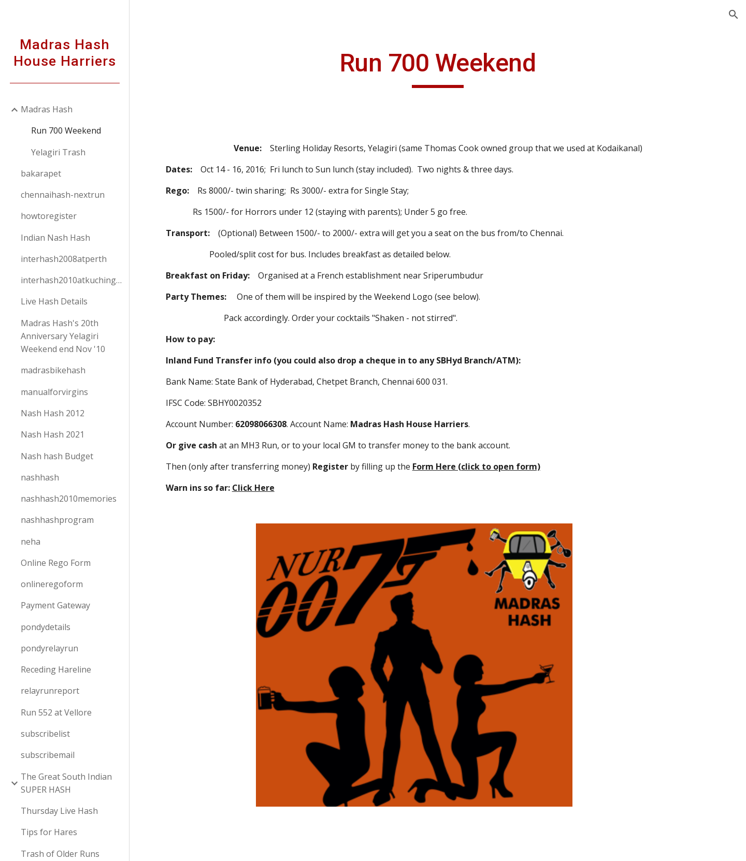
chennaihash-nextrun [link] (63, 194)
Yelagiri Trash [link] (58, 152)
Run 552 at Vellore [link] (56, 712)
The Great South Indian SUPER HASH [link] (66, 783)
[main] (438, 67)
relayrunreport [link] (50, 690)
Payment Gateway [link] (55, 605)
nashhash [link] (40, 477)
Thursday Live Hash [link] (59, 810)
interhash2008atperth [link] (64, 259)
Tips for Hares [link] (49, 832)
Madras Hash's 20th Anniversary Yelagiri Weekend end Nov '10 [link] (63, 336)
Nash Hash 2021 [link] (52, 434)
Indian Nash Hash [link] (55, 237)
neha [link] (30, 541)
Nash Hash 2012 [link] (52, 413)
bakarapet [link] (41, 173)
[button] (733, 14)
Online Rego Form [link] (56, 562)
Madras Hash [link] (47, 109)
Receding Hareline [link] (56, 669)
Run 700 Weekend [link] (66, 130)
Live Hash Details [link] (54, 301)
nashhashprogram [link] (57, 520)
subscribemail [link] (48, 755)
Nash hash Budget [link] (57, 456)
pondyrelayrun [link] (49, 648)
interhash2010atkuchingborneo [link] (72, 280)
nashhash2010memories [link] (69, 498)
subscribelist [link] (45, 733)
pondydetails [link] (45, 627)
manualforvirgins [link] (54, 392)
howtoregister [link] (49, 216)
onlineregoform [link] (52, 584)
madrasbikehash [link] (53, 370)
